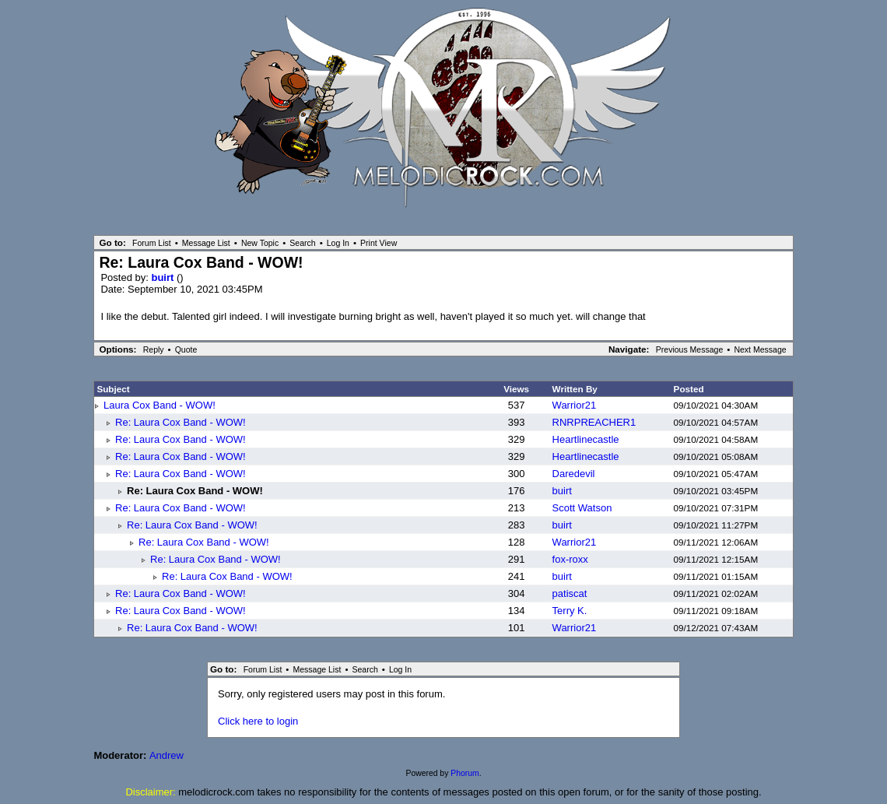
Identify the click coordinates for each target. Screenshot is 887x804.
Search (302, 243)
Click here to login (258, 721)
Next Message (760, 349)
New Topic (260, 243)
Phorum (465, 773)
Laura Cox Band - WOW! (159, 405)
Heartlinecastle (585, 439)
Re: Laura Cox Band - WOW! (180, 422)
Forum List (151, 243)
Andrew (166, 755)
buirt (164, 277)
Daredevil (573, 473)
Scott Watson (582, 508)
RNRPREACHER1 (594, 422)
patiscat (569, 593)
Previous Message (690, 349)
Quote (186, 349)
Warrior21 (574, 405)
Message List (206, 243)
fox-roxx (570, 559)
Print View (378, 243)
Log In (338, 243)
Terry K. (569, 610)
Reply (153, 349)
